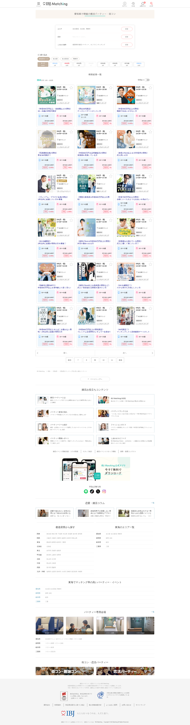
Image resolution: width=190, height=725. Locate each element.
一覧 (152, 500)
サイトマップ (135, 699)
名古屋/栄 (65, 59)
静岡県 (53, 540)
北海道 (49, 544)
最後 (120, 358)
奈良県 (68, 535)
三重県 (63, 540)
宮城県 (53, 548)
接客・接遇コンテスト (126, 449)
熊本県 (58, 569)
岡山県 (49, 561)
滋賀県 (63, 535)
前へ (65, 350)
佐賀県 (53, 569)
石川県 (53, 556)
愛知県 (49, 540)
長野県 (58, 552)
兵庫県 (58, 535)
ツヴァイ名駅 (77, 636)
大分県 (63, 569)
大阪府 (49, 535)
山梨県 (53, 552)
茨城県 (70, 531)
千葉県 (60, 531)
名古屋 (55, 59)
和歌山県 (74, 535)
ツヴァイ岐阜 (49, 645)
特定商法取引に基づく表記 (77, 699)
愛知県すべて (43, 59)
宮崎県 (68, 569)
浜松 (110, 535)
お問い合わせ (123, 699)
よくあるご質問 (110, 699)
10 (103, 358)
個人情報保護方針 (96, 699)
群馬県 (80, 531)
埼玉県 (65, 531)
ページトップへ (96, 377)
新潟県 (49, 552)
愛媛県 (53, 565)
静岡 (107, 535)
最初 (69, 358)
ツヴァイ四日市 (50, 649)
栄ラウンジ (59, 636)
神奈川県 (54, 531)
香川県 (49, 565)
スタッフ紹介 (89, 449)
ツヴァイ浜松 (59, 640)
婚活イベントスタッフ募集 (105, 449)
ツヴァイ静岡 (49, 640)
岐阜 (107, 540)
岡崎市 (75, 59)
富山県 (49, 556)
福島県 (58, 548)
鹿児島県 (74, 569)
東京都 (49, 531)
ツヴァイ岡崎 (68, 636)
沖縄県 (80, 569)
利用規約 (62, 699)
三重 (107, 544)
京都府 (53, 535)
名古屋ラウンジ (50, 636)
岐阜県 (58, 540)
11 (112, 358)
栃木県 (75, 531)
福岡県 (49, 569)
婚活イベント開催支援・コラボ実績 (69, 449)
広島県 (53, 561)
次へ (125, 350)
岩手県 (49, 548)
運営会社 (53, 699)
